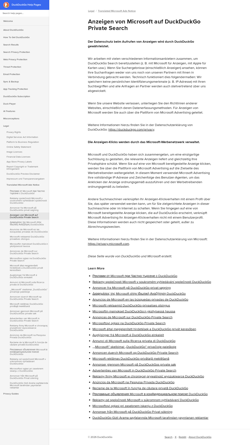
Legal (6, 125)
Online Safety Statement (19, 146)
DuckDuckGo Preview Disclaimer (23, 173)
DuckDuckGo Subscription (16, 96)
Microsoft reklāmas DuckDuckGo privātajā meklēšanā (26, 305)
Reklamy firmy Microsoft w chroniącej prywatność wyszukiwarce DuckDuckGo (28, 328)
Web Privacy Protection (15, 59)
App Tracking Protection (15, 89)
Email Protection (11, 74)
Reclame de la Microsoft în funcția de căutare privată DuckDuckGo (28, 343)
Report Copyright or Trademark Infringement (22, 167)
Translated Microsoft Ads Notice (23, 184)
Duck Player (9, 103)
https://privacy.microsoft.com (108, 243)
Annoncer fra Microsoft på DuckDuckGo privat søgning (24, 209)
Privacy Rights (14, 132)
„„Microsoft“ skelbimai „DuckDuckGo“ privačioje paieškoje (28, 290)
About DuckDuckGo (13, 30)
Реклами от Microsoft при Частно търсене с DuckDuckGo (27, 192)
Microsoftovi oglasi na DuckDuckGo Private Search (28, 259)
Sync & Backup (11, 81)
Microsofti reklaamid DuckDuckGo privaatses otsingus (27, 238)
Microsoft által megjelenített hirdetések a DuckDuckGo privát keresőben (26, 268)
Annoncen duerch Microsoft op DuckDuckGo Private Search (26, 298)
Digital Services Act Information (22, 137)
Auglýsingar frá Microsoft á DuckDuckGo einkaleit (23, 276)
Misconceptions (11, 118)
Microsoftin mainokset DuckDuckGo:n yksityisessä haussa (29, 245)
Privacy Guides (11, 393)
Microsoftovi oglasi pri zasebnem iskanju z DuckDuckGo (26, 369)
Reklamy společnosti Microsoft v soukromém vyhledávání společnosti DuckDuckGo (28, 200)
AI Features (9, 111)
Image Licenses (14, 151)
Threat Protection (12, 66)
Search (168, 437)
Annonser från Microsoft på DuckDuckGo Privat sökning (24, 377)
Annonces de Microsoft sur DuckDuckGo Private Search (24, 252)
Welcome (8, 21)
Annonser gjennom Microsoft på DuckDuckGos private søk (26, 312)
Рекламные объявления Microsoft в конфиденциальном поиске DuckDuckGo (28, 352)
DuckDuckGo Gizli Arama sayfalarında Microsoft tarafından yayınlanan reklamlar (29, 385)
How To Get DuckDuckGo (16, 37)
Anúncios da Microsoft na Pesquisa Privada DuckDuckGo (27, 336)
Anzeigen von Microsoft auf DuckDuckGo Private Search (24, 216)
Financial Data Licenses (18, 156)
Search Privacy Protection (16, 52)
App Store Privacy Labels (19, 161)
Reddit (182, 437)
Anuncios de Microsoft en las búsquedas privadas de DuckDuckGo (29, 230)
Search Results (11, 44)
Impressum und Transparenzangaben (26, 178)
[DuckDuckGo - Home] (7, 5)
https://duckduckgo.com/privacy (131, 129)
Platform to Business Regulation (23, 142)
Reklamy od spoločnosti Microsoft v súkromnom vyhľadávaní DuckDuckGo (28, 361)
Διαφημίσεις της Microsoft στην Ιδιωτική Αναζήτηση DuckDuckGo (27, 223)
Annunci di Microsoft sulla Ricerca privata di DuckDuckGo (27, 283)
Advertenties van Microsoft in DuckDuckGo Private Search (25, 319)
